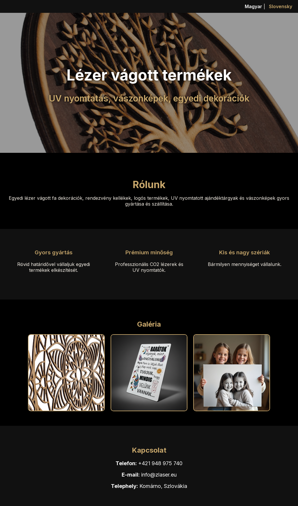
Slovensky (280, 6)
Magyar (253, 6)
